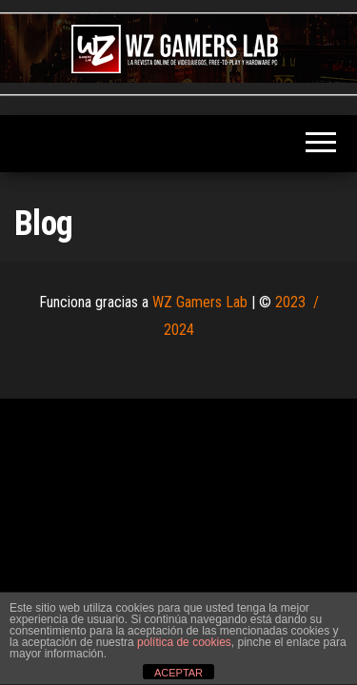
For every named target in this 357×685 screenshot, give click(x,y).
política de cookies (184, 642)
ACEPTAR (178, 672)
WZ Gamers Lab (200, 302)
